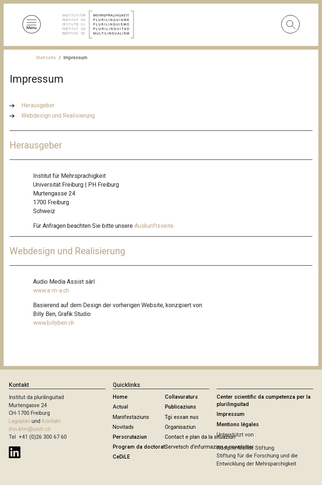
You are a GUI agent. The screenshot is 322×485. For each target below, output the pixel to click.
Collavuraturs (181, 397)
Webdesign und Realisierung (58, 115)
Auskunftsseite (154, 225)
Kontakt (51, 421)
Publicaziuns (180, 407)
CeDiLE (121, 457)
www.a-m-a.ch (51, 290)
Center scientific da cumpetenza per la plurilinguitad (264, 400)
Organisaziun (180, 427)
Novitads (123, 427)
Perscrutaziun (130, 437)
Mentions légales (238, 424)
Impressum (231, 414)
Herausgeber (38, 105)
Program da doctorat (139, 447)
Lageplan (19, 421)
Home (120, 397)
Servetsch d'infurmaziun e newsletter (209, 447)
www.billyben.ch (53, 322)
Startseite (46, 57)
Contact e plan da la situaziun (200, 437)
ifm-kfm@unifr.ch (30, 429)
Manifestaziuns (131, 417)
